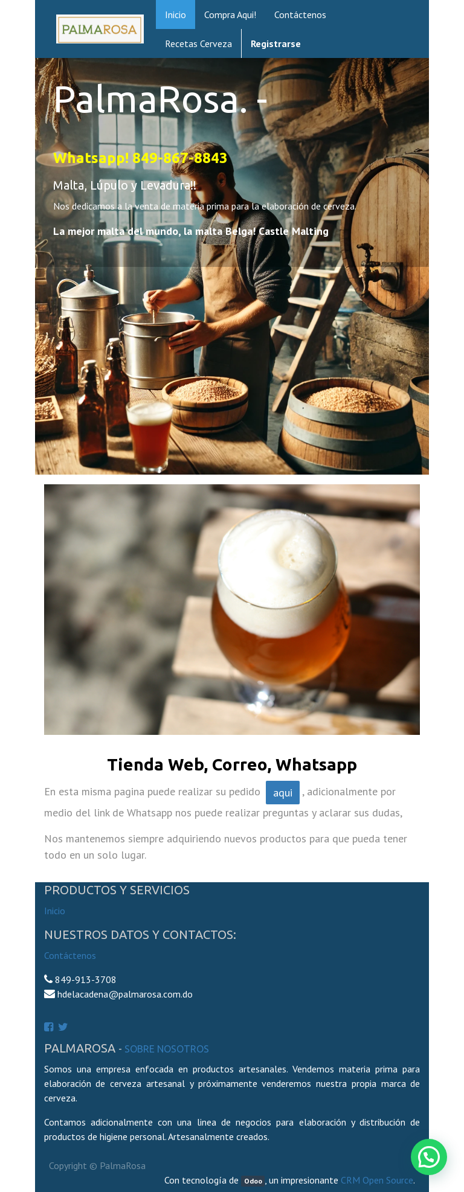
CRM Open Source (377, 1180)
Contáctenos (70, 955)
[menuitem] (175, 14)
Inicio (54, 911)
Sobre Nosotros (166, 1048)
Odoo (253, 1180)
